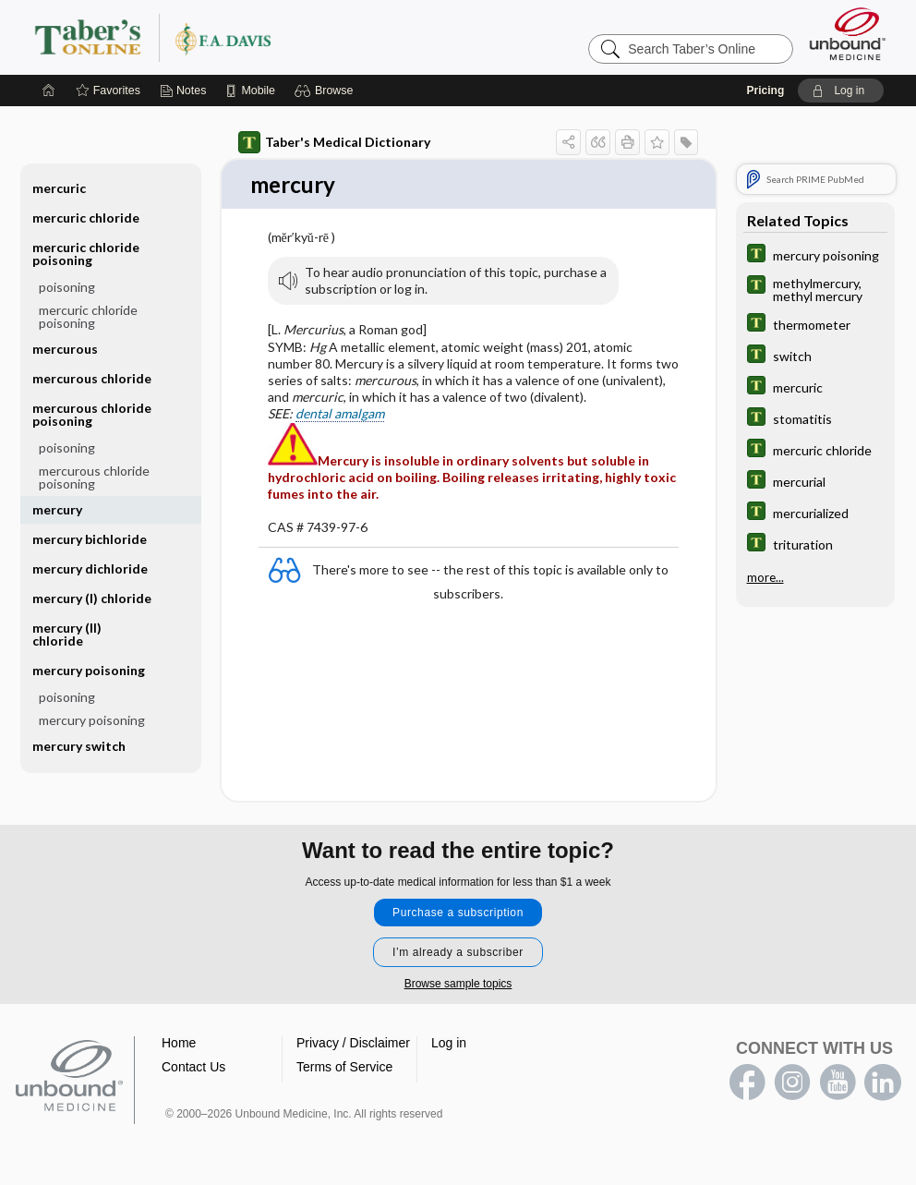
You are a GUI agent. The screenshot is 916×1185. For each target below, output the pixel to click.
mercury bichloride (89, 539)
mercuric (59, 188)
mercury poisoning (88, 670)
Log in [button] (448, 1043)
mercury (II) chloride (67, 634)
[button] (326, 90)
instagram (792, 1083)
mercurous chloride (91, 378)
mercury (57, 509)
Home (179, 1043)
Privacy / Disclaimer (353, 1043)
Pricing (766, 90)
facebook (747, 1083)
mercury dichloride (90, 568)
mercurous (65, 349)
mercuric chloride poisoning (85, 253)
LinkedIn (882, 1083)
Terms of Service (344, 1067)
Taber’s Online (263, 37)
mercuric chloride (85, 217)
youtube (837, 1083)
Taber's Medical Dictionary (334, 142)
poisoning (67, 287)
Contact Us (193, 1067)
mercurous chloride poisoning (91, 414)
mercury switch (79, 746)
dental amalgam (339, 414)
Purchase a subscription (458, 913)
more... (765, 577)
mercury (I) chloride (91, 598)
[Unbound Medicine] (847, 34)
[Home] (48, 90)
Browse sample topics (458, 984)
